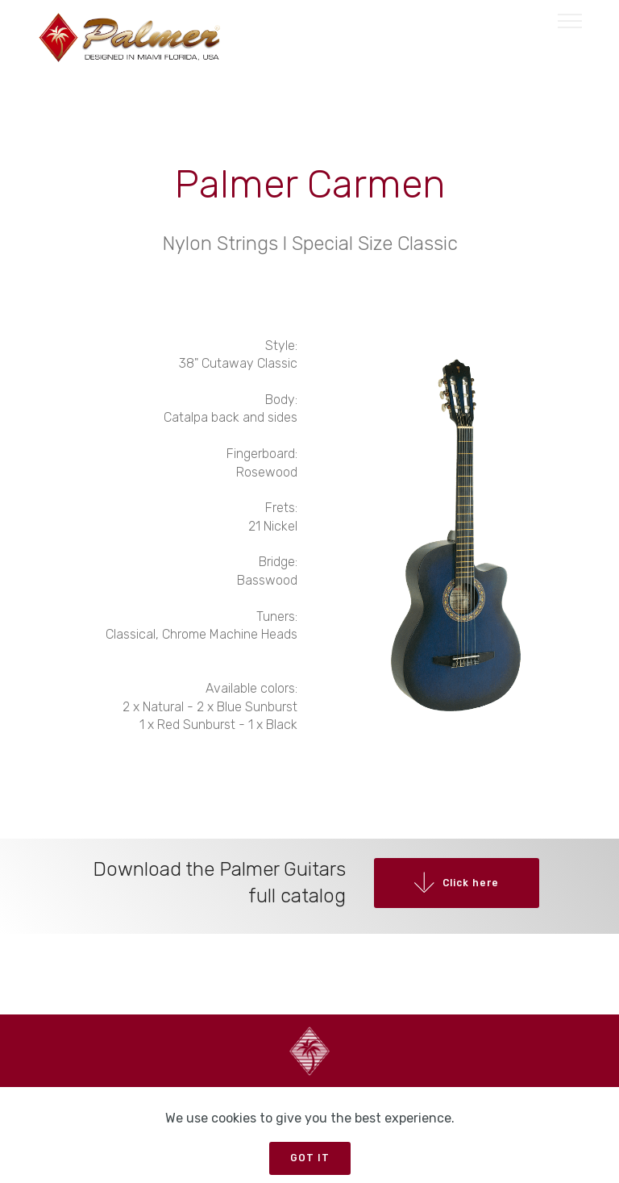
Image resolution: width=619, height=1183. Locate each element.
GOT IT (309, 1155)
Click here (448, 889)
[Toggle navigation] (570, 20)
